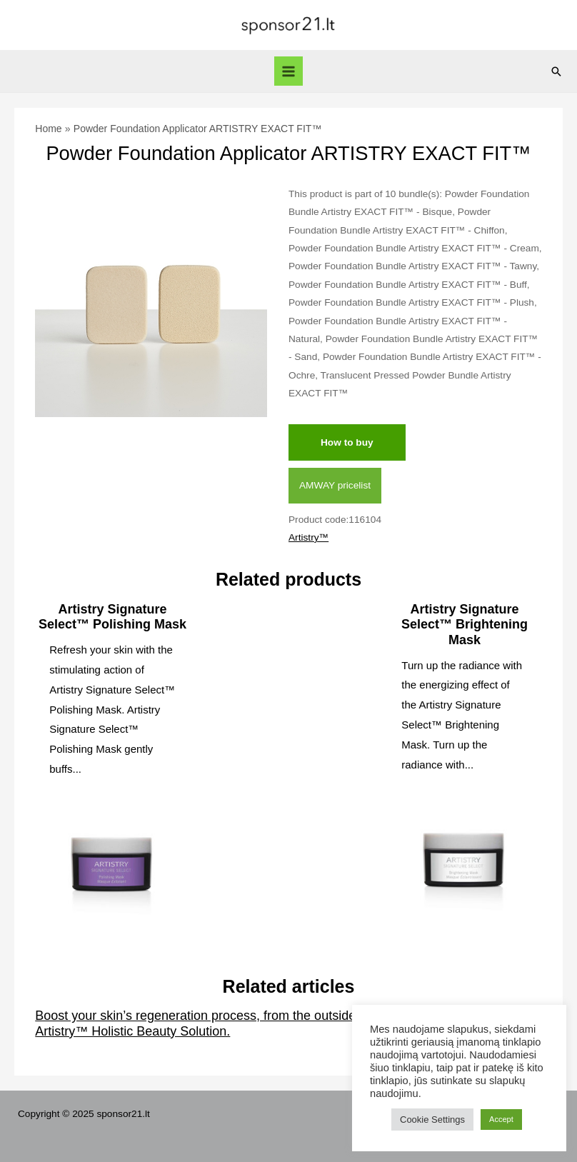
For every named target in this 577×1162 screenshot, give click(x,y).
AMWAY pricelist (335, 485)
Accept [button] (501, 1119)
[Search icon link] (556, 71)
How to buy (347, 442)
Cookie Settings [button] (432, 1119)
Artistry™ (308, 537)
